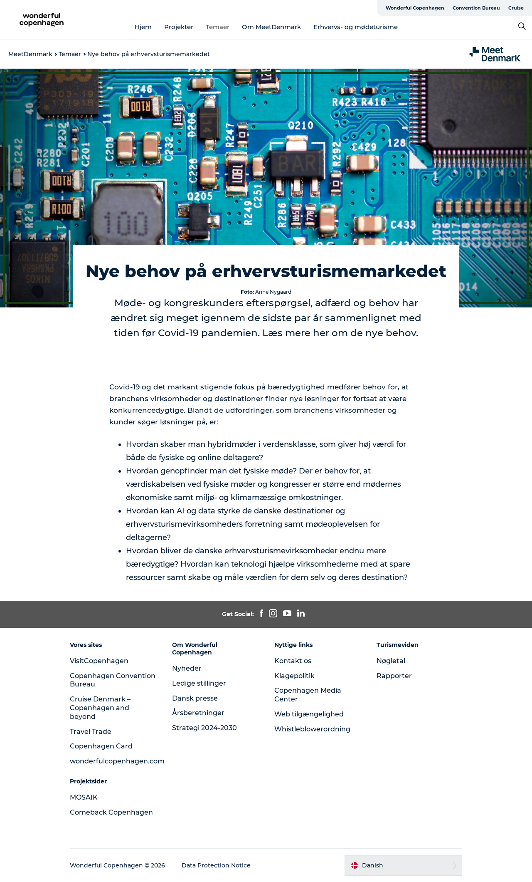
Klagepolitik (294, 676)
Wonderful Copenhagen (415, 8)
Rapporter (394, 676)
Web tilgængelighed (309, 714)
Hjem (143, 27)
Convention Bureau (476, 8)
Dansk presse (195, 698)
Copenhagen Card (101, 746)
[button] (403, 865)
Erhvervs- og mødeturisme (355, 27)
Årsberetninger (198, 713)
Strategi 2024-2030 (204, 728)
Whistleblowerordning (312, 729)
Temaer (217, 27)
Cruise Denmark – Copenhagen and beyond (100, 708)
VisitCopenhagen (99, 661)
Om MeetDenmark (271, 27)
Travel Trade (90, 732)
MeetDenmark (30, 54)
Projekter (178, 27)
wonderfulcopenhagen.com (117, 761)
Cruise (516, 8)
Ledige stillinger (199, 683)
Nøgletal (391, 661)
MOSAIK (84, 797)
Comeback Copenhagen (111, 812)
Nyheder (187, 668)
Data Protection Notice (216, 865)
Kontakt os (292, 661)
